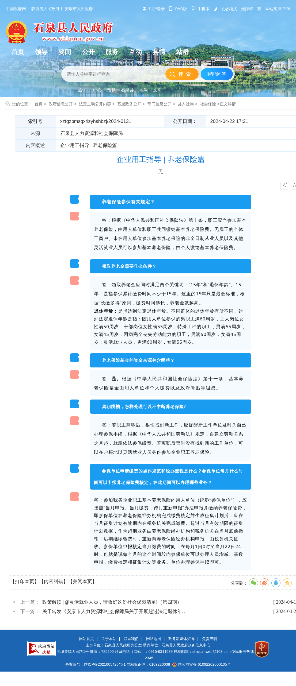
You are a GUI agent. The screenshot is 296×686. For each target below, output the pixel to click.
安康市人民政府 (79, 8)
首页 (39, 104)
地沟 (143, 90)
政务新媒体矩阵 (181, 639)
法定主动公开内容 (95, 104)
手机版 (200, 8)
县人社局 (186, 104)
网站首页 (86, 639)
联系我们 (131, 639)
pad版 (178, 8)
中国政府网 (16, 8)
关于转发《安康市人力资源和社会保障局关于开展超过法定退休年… (114, 611)
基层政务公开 (129, 104)
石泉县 (127, 90)
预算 (111, 90)
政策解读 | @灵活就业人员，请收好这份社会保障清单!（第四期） (112, 602)
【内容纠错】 (53, 581)
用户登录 (153, 8)
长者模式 (225, 9)
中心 (97, 90)
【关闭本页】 (82, 581)
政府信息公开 (61, 104)
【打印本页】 (24, 581)
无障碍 (247, 8)
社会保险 (208, 104)
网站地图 (153, 639)
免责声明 (209, 639)
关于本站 (108, 639)
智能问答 (216, 74)
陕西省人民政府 (45, 8)
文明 (157, 90)
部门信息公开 (159, 104)
